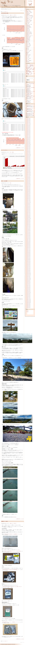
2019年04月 (28, 208)
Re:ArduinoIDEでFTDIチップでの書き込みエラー (31, 105)
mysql (27, 72)
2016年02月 (28, 246)
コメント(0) (21, 147)
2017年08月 (28, 230)
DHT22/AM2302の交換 (4, 13)
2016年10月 (28, 241)
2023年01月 (28, 159)
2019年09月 (28, 203)
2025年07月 (28, 128)
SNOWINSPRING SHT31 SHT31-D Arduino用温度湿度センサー (10, 569)
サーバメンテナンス (4, 150)
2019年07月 (28, 205)
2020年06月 (28, 193)
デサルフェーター (29, 16)
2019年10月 (28, 202)
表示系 (28, 25)
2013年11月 (28, 267)
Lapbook (27, 68)
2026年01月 (28, 121)
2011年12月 (28, 284)
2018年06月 (28, 219)
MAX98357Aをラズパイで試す (31, 91)
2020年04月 (28, 195)
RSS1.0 (28, 310)
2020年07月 (28, 192)
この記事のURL (18, 147)
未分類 (27, 61)
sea (31, 73)
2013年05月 (28, 271)
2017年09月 (28, 229)
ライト (28, 19)
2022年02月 (28, 171)
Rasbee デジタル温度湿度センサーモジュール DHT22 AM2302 (12, 551)
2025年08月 (28, 127)
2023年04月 (28, 156)
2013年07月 (28, 269)
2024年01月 (28, 146)
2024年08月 (28, 139)
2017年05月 (28, 233)
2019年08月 (28, 204)
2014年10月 (28, 257)
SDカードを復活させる (30, 97)
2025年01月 (28, 134)
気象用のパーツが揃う (4, 521)
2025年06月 (28, 129)
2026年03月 (28, 119)
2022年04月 (28, 169)
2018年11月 (28, 214)
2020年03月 (28, 196)
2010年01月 (28, 296)
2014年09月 (28, 258)
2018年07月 (28, 218)
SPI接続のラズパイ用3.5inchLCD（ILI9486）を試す (31, 95)
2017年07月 (28, 231)
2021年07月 (28, 179)
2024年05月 (28, 142)
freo (11, 644)
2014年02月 (28, 265)
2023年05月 (28, 155)
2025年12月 (28, 122)
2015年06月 (28, 253)
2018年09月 (28, 216)
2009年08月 (28, 302)
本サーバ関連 (12, 152)
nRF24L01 (30, 72)
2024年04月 (28, 143)
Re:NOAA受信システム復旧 (30, 113)
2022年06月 (28, 167)
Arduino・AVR (29, 12)
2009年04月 (28, 305)
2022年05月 (28, 168)
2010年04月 (28, 293)
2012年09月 (28, 280)
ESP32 (30, 66)
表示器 (28, 13)
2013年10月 (28, 268)
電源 (27, 14)
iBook (28, 34)
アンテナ (28, 45)
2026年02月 (28, 120)
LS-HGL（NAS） (29, 35)
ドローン (28, 51)
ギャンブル (28, 58)
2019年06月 (28, 206)
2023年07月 (28, 153)
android (33, 69)
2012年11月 (28, 278)
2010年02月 (28, 295)
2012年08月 (28, 281)
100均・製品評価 (29, 15)
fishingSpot (28, 71)
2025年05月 (28, 130)
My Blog (30, 1)
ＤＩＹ (27, 59)
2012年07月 (28, 282)
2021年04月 (28, 182)
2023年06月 (28, 154)
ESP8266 (28, 67)
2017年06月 (28, 232)
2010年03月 (28, 294)
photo (27, 73)
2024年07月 (28, 140)
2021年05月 (28, 181)
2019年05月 (28, 207)
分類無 (28, 39)
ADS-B (27, 64)
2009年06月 (28, 303)
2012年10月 (28, 279)
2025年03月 (28, 132)
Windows (28, 36)
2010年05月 (28, 292)
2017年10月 (28, 228)
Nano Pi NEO (29, 33)
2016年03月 (28, 245)
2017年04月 (28, 234)
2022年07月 (28, 166)
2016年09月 (28, 242)
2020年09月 (28, 190)
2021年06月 (28, 180)
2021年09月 (28, 177)
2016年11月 (28, 240)
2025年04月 (28, 131)
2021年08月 (28, 178)
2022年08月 (28, 165)
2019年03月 (28, 209)
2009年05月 (28, 304)
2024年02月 (28, 145)
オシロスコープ (29, 17)
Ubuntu (28, 37)
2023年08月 (28, 152)
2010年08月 (28, 289)
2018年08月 (28, 217)
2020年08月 (28, 191)
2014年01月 (28, 266)
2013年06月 (28, 270)
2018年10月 (28, 215)
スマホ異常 (28, 101)
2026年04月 (28, 118)
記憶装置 (28, 26)
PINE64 (31, 68)
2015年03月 (28, 256)
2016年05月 (28, 244)
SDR (30, 69)
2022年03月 (28, 170)
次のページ (6, 11)
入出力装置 (28, 27)
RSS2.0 (28, 311)
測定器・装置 (29, 20)
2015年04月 (28, 255)
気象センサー (12, 15)
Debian (28, 38)
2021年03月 (28, 183)
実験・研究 (28, 11)
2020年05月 (28, 194)
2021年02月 (28, 184)
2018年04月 (28, 221)
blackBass (27, 70)
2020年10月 (28, 189)
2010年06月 (28, 291)
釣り (27, 49)
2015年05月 (28, 254)
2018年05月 (28, 220)
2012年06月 (28, 283)
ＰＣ (27, 23)
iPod (33, 71)
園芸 (27, 52)
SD (27, 69)
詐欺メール (29, 74)
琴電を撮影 (28, 89)
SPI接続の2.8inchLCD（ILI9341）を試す (29, 93)
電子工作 (15, 15)
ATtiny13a (31, 64)
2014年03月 (28, 264)
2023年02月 (28, 158)
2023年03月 (28, 157)
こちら (12, 447)
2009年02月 (28, 307)
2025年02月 (28, 133)
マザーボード (29, 24)
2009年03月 (28, 306)
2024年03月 (28, 144)
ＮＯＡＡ (28, 44)
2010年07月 (28, 290)
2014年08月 (28, 259)
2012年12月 (28, 277)
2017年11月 (28, 227)
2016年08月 (28, 243)
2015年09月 (28, 252)
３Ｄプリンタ (28, 50)
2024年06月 (28, 141)
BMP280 (31, 65)
